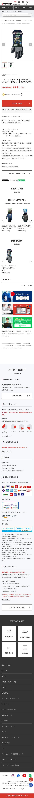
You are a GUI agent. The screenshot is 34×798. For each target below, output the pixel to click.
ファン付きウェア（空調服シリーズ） (13, 754)
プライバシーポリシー (26, 783)
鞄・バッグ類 (6, 743)
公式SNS (5, 775)
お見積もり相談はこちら (17, 173)
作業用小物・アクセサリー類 (10, 737)
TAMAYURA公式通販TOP (8, 20)
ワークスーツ (6, 704)
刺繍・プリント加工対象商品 (10, 765)
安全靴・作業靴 (6, 665)
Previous (3, 44)
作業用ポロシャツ (7, 715)
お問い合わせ (16, 396)
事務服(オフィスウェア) (9, 682)
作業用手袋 (18, 20)
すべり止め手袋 (26, 343)
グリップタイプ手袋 (8, 345)
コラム (30, 7)
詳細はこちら (6, 436)
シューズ (4, 670)
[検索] (17, 15)
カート (27, 3)
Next (30, 44)
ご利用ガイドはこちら (17, 607)
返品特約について (7, 163)
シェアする (13, 180)
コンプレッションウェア (9, 709)
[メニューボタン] (31, 2)
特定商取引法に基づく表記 (9, 783)
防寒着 (4, 687)
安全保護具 (5, 720)
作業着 (4, 676)
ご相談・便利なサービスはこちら (17, 796)
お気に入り (15, 3)
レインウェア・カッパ (8, 726)
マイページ (23, 3)
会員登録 (9, 781)
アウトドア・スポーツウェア (10, 698)
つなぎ (4, 748)
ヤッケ (4, 732)
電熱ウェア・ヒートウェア (10, 759)
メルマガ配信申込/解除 (21, 781)
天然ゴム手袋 (26, 331)
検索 (19, 3)
